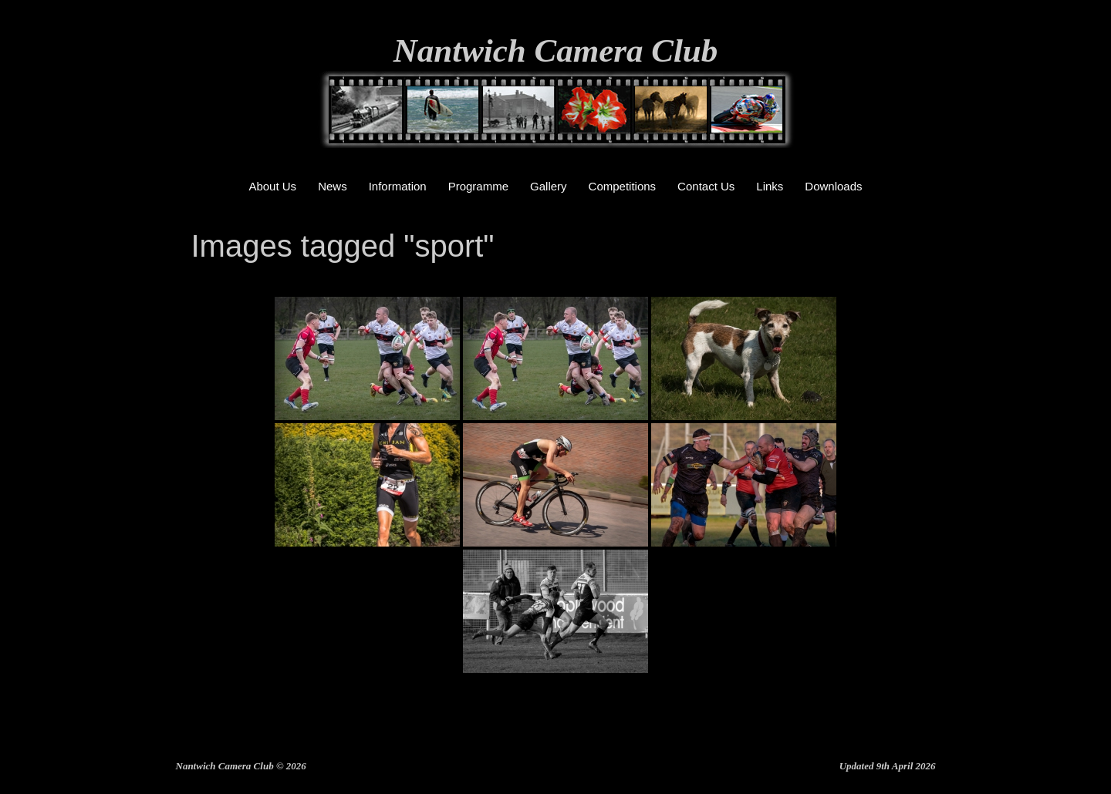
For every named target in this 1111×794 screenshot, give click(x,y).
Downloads (833, 186)
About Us (272, 186)
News (332, 186)
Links (769, 186)
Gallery (548, 186)
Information (398, 186)
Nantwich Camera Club (555, 50)
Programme (478, 186)
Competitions (623, 186)
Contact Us (705, 186)
